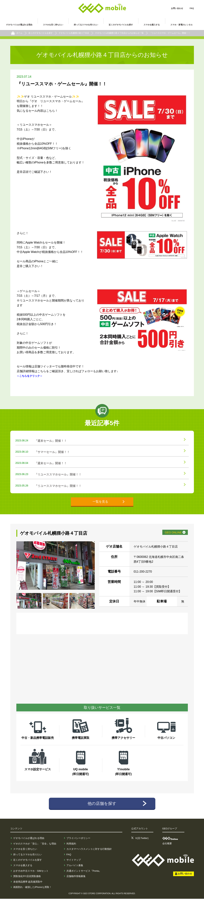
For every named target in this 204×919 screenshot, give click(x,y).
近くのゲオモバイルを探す (27, 880)
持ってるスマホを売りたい (27, 874)
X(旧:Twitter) (142, 858)
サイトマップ (73, 880)
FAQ (192, 8)
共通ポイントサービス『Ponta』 (83, 891)
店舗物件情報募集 (76, 896)
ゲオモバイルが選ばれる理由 (28, 858)
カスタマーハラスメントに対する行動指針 (89, 869)
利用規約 (71, 863)
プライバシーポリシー (78, 858)
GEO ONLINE (167, 551)
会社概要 (167, 863)
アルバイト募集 (74, 885)
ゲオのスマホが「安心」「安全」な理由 (34, 863)
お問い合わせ (177, 8)
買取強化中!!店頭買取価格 (27, 896)
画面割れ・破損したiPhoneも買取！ (32, 907)
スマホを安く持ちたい (25, 869)
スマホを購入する (22, 885)
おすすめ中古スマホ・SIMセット (30, 891)
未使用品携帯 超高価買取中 (28, 901)
